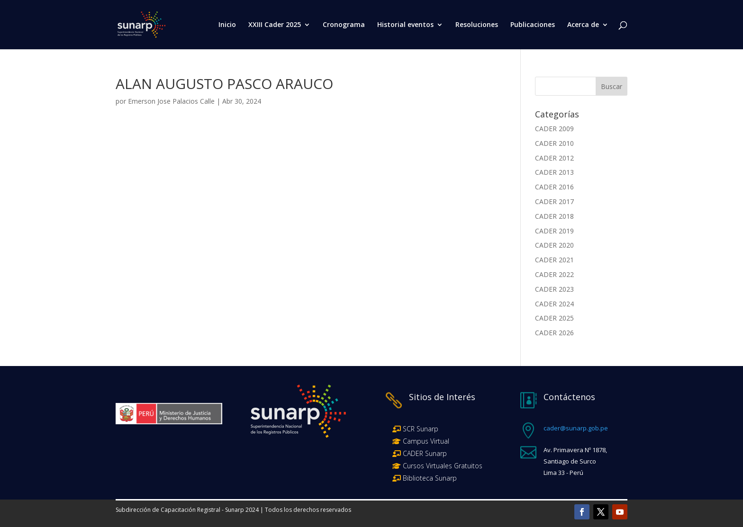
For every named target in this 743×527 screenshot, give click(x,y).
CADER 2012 (554, 157)
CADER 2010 (554, 143)
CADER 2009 (554, 128)
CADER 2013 (554, 172)
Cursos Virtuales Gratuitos (441, 465)
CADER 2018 (554, 216)
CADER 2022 (554, 274)
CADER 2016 (554, 186)
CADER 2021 (554, 259)
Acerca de (583, 25)
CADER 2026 (554, 332)
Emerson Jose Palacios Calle (171, 101)
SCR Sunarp (420, 428)
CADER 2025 (554, 317)
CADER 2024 (554, 303)
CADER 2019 (554, 230)
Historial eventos (405, 25)
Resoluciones (476, 25)
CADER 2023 (554, 289)
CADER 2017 (554, 201)
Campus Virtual (425, 441)
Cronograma (344, 25)
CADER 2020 (554, 245)
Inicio (227, 25)
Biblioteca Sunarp (430, 477)
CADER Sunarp (425, 453)
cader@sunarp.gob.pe (576, 428)
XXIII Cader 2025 (274, 25)
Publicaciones (532, 25)
